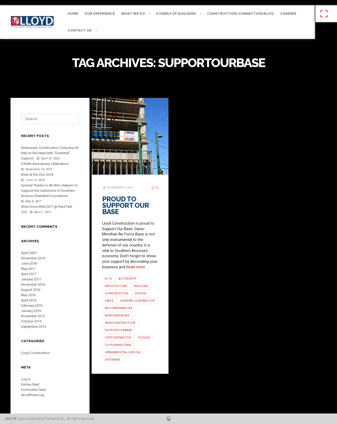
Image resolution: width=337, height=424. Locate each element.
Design (140, 293)
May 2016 (28, 295)
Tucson (144, 337)
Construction (116, 293)
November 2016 (33, 284)
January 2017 (31, 279)
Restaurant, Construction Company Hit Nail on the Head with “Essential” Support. (50, 153)
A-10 (108, 278)
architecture (116, 286)
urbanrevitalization (122, 352)
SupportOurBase (118, 330)
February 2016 (31, 305)
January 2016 (31, 311)
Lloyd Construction (35, 353)
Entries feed (30, 384)
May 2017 (28, 269)
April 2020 (28, 253)
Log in (26, 379)
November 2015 (33, 316)
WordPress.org (32, 395)
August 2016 (30, 290)
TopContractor (118, 337)
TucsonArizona (118, 345)
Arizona (141, 286)
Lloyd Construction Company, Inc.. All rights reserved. (55, 419)
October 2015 (31, 321)
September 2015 (33, 327)
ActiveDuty (127, 278)
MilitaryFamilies (118, 308)
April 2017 (28, 274)
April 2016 (28, 300)
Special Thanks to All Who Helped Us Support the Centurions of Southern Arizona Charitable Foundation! (49, 190)
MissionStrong (117, 315)
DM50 (109, 300)
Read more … (137, 267)
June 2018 (29, 263)
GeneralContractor (137, 300)
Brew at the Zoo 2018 (37, 174)
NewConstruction (120, 322)
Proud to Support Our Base (125, 205)
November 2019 (33, 258)
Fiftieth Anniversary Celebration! (45, 164)
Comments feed (33, 390)
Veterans (112, 359)
